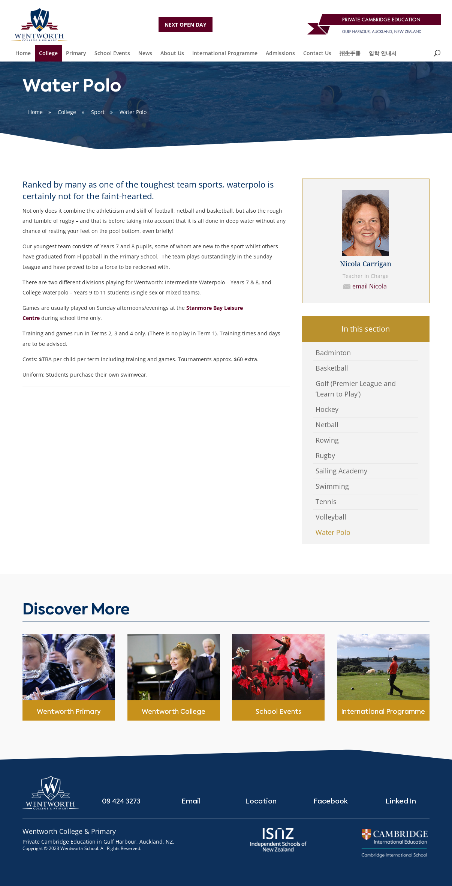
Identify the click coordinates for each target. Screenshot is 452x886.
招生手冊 (350, 53)
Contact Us (317, 53)
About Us (172, 53)
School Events (112, 53)
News (145, 53)
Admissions (280, 53)
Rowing (327, 440)
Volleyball (331, 516)
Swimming (332, 486)
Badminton (333, 352)
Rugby (325, 455)
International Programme (224, 53)
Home (23, 53)
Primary (76, 53)
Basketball (332, 367)
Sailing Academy (341, 470)
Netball (327, 424)
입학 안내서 (383, 53)
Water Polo (333, 532)
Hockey (327, 409)
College (48, 53)
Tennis (326, 501)
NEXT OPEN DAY (186, 24)
